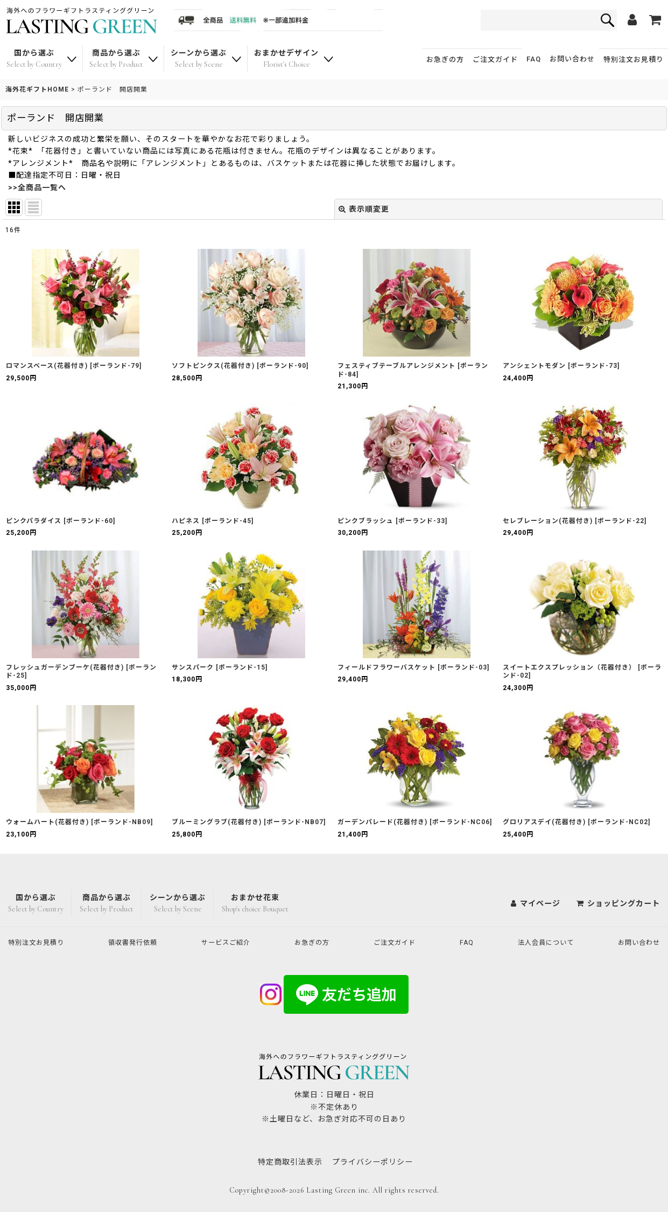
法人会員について (542, 942)
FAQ (533, 59)
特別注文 (633, 59)
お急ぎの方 (445, 59)
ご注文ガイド (495, 59)
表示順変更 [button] (364, 209)
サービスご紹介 (230, 942)
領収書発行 (137, 942)
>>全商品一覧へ (37, 187)
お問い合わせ (572, 59)
